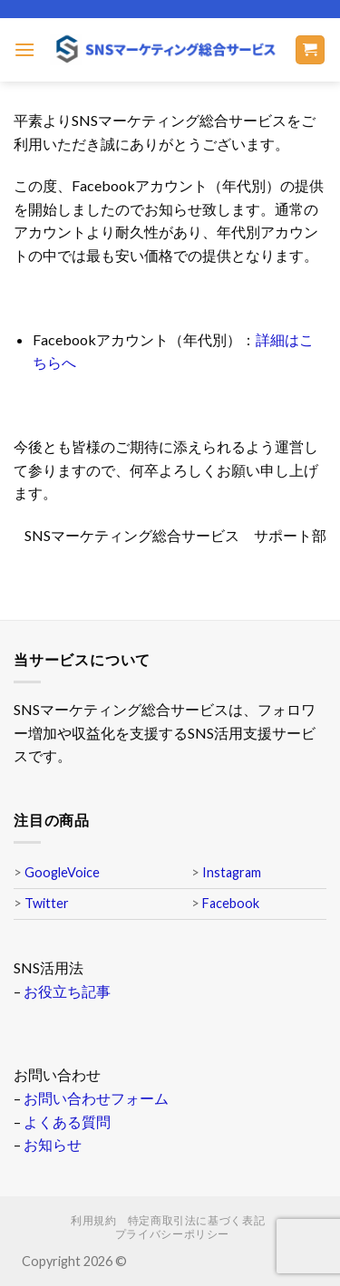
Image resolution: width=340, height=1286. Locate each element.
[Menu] (24, 49)
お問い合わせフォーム (96, 1098)
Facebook (230, 903)
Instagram (231, 872)
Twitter (46, 903)
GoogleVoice (62, 872)
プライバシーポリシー (172, 1234)
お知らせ (53, 1144)
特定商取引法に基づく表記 (196, 1220)
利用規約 (93, 1220)
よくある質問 (67, 1121)
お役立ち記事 (67, 991)
